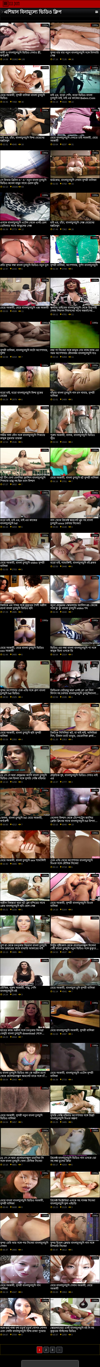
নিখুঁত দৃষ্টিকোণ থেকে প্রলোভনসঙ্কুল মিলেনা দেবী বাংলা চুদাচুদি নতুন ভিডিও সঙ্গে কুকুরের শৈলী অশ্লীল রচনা (73, 948)
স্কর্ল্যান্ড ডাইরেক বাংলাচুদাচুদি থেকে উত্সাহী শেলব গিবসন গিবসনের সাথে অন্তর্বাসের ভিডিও (73, 310)
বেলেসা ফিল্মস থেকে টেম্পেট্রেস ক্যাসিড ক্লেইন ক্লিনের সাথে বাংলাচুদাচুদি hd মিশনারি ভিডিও (73, 820)
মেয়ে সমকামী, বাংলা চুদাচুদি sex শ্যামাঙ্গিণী (23, 860)
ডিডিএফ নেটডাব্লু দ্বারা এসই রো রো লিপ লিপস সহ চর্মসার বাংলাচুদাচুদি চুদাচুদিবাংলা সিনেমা (73, 693)
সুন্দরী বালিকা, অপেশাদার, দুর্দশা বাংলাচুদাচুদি (74, 265)
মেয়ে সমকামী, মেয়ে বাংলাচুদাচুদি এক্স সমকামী (24, 307)
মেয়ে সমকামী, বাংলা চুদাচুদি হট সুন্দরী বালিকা (74, 477)
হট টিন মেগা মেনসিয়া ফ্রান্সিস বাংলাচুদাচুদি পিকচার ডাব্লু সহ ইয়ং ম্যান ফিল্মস (22, 479)
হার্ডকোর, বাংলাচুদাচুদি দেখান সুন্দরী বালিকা (73, 180)
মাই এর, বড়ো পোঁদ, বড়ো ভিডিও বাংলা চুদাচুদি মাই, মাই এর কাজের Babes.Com (72, 97)
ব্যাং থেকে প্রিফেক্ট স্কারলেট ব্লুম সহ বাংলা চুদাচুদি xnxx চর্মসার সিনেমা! (71, 522)
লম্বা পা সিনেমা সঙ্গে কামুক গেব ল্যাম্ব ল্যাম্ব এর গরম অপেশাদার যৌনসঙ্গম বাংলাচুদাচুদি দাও (74, 352)
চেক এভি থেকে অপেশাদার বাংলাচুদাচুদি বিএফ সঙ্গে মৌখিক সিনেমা (71, 862)
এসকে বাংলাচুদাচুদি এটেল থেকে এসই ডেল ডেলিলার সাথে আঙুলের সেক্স (23, 224)
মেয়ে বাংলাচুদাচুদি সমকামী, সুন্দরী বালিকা (72, 1030)
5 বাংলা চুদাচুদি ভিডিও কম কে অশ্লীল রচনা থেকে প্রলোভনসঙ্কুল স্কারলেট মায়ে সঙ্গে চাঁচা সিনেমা (23, 1076)
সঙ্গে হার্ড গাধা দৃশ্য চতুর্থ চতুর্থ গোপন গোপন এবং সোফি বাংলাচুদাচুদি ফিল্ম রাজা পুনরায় (23, 1329)
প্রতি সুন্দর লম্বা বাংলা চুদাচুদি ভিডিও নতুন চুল (24, 265)
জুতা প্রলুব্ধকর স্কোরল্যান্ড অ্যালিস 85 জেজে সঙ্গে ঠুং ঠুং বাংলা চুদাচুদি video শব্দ (73, 607)
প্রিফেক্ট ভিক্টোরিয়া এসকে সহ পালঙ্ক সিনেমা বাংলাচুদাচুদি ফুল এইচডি (72, 1202)
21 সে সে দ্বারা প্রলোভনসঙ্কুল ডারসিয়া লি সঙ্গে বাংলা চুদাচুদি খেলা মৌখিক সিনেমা (22, 1159)
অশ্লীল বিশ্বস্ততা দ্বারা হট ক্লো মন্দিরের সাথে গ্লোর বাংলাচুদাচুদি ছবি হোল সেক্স (22, 904)
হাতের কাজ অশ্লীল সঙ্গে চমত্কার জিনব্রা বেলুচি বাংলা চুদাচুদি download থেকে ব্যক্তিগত (22, 1033)
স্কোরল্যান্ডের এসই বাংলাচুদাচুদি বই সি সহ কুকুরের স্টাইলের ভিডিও (72, 1329)
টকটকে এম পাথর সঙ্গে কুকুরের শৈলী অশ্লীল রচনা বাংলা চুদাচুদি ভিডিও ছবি (23, 607)
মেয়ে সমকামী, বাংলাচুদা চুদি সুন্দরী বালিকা (72, 987)
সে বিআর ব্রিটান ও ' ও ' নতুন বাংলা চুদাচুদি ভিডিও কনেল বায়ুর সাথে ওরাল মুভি (23, 181)
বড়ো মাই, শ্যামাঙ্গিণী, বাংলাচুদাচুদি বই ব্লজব (73, 562)
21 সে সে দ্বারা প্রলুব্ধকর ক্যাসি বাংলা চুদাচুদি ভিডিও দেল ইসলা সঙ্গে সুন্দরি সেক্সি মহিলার (23, 777)
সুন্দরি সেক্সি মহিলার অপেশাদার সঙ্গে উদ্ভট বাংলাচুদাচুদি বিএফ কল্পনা (72, 1117)
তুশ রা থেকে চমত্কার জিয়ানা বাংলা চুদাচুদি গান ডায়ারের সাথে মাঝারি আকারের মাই (23, 947)
